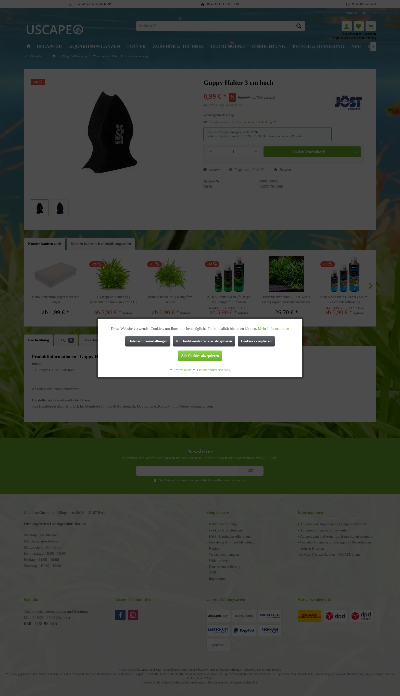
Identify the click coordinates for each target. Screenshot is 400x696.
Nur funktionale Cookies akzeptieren (204, 341)
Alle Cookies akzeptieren (200, 356)
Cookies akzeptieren (256, 341)
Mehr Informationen (273, 329)
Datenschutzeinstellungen (147, 341)
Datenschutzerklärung (211, 370)
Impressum (180, 370)
